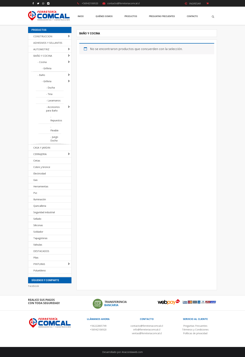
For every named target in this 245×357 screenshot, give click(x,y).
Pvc (35, 192)
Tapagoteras (40, 238)
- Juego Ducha (54, 138)
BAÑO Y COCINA (42, 55)
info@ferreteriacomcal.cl (146, 329)
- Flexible (54, 128)
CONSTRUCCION (42, 36)
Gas (35, 180)
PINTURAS (39, 264)
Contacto (192, 17)
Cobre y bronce (41, 167)
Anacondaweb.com (132, 352)
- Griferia (46, 68)
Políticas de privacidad (195, 333)
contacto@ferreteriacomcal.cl (146, 325)
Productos (131, 17)
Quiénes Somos (104, 17)
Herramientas (40, 186)
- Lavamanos (53, 100)
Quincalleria (39, 205)
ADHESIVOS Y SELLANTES (47, 42)
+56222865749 (98, 325)
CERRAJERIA (40, 154)
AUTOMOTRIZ (41, 49)
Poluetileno (39, 270)
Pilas (35, 257)
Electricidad (39, 173)
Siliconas (38, 225)
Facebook (33, 286)
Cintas (36, 160)
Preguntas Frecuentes (162, 17)
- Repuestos (55, 118)
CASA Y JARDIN (41, 147)
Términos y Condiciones (195, 329)
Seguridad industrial (44, 212)
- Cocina (42, 62)
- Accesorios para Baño (53, 108)
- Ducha (50, 87)
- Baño (41, 75)
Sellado (37, 218)
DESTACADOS (41, 251)
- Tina (49, 94)
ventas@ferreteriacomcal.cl (147, 333)
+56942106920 (98, 329)
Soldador (38, 231)
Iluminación (39, 199)
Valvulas (37, 244)
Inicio (81, 17)
